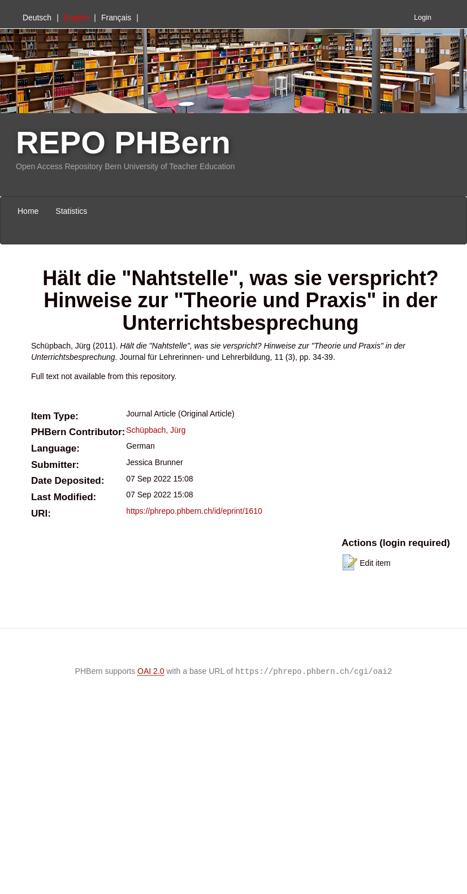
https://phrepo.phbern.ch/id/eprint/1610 (194, 510)
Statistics (71, 211)
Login (422, 18)
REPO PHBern (123, 142)
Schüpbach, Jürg (155, 430)
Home (28, 211)
